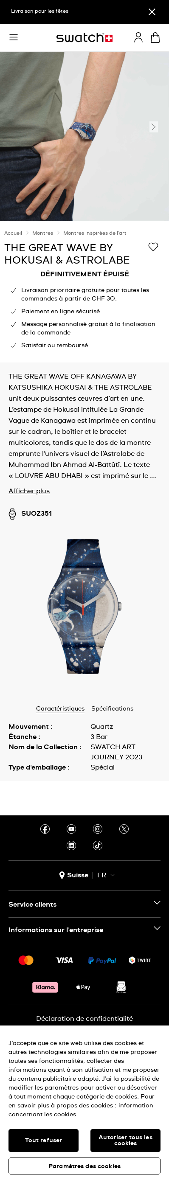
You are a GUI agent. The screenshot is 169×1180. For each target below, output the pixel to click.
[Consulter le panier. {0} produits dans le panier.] (155, 37)
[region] (84, 292)
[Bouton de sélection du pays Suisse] (73, 875)
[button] (13, 37)
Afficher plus (29, 491)
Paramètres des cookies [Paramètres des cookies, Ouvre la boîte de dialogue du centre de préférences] (84, 1166)
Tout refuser (43, 1140)
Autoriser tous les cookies (125, 1140)
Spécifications (112, 709)
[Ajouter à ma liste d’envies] (153, 247)
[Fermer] (152, 12)
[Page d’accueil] (84, 37)
